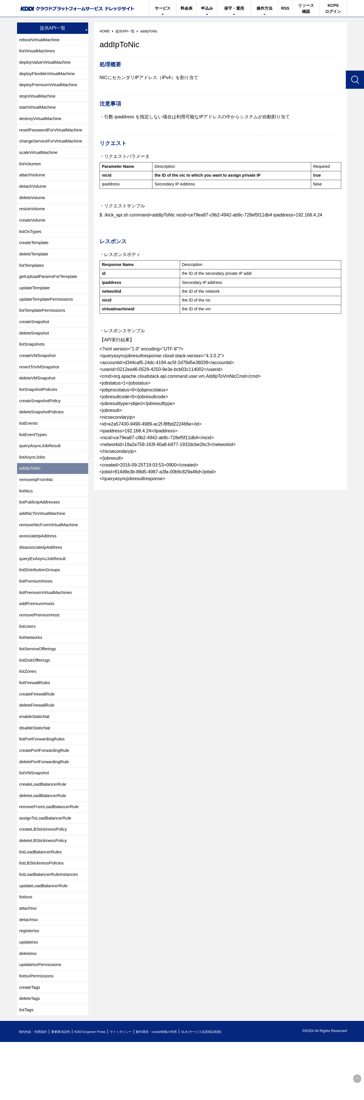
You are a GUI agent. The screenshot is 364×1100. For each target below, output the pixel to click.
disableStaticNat (35, 768)
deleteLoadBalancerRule (44, 840)
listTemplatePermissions (43, 326)
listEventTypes (34, 458)
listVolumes (30, 171)
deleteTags (30, 1055)
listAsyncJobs (33, 482)
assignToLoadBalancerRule (47, 864)
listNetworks (31, 673)
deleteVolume (33, 207)
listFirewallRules (35, 721)
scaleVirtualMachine (39, 159)
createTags (30, 1043)
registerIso (30, 983)
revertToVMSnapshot (40, 386)
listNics (26, 517)
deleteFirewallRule (38, 744)
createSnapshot (35, 338)
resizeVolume (33, 219)
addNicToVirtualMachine (43, 541)
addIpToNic (30, 494)
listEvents (29, 446)
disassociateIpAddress (42, 577)
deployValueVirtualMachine (46, 63)
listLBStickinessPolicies (43, 912)
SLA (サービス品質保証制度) (236, 1089)
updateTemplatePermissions (47, 314)
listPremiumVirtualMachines (47, 625)
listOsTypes (31, 243)
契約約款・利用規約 (36, 1089)
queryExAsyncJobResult (44, 589)
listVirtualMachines (38, 51)
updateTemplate (35, 302)
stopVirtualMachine (38, 99)
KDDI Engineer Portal (103, 1089)
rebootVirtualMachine (40, 40)
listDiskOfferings (35, 697)
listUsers (28, 661)
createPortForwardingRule (46, 792)
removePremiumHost (40, 649)
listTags (26, 1067)
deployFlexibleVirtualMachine (48, 75)
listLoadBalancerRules (42, 900)
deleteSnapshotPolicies (43, 434)
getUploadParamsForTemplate (50, 290)
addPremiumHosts (38, 637)
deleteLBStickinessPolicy (44, 888)
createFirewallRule (38, 732)
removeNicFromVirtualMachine (50, 553)
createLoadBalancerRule (44, 828)
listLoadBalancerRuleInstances (50, 924)
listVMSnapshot (35, 816)
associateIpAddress (39, 565)
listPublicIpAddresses (41, 529)
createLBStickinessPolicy (44, 876)
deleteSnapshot (35, 350)
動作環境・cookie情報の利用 (183, 1089)
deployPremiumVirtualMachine (50, 87)
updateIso (29, 995)
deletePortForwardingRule (45, 804)
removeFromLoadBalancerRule (50, 852)
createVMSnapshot (38, 374)
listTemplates (32, 278)
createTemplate (34, 255)
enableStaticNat (35, 756)
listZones (28, 709)
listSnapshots (32, 362)
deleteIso (28, 1007)
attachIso (28, 959)
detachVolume (33, 195)
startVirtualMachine (38, 111)
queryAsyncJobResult (41, 470)
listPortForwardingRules (43, 780)
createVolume (33, 231)
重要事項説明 (69, 1089)
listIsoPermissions (37, 1031)
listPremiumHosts (37, 613)
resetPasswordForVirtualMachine (52, 135)
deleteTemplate (34, 267)
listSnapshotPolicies (39, 410)
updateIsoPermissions (41, 1019)
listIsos (26, 948)
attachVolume (33, 183)
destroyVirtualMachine (41, 123)
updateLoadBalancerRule (45, 936)
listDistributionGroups (41, 601)
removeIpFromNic (37, 505)
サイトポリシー (140, 1089)
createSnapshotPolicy (41, 422)
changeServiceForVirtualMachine (52, 147)
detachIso (29, 971)
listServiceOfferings (39, 685)
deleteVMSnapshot (38, 398)
